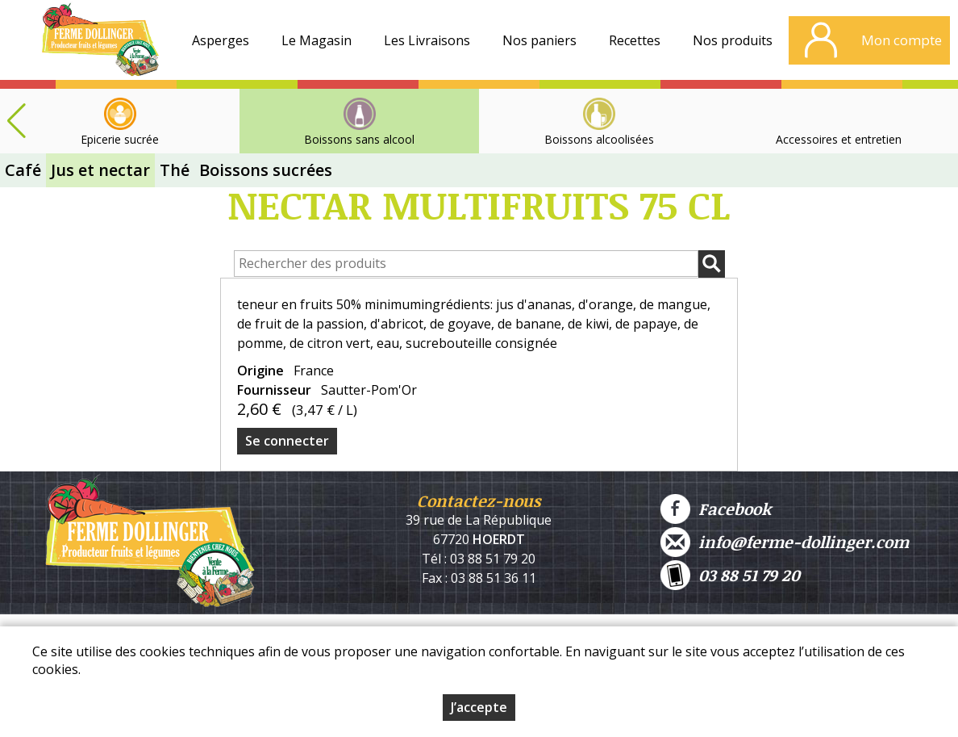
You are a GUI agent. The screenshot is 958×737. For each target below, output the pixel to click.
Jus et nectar (100, 170)
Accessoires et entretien (839, 139)
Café (23, 170)
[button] (16, 121)
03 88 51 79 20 (730, 575)
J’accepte (479, 707)
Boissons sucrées (265, 170)
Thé (175, 170)
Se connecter (287, 441)
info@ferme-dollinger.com (784, 542)
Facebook (715, 509)
